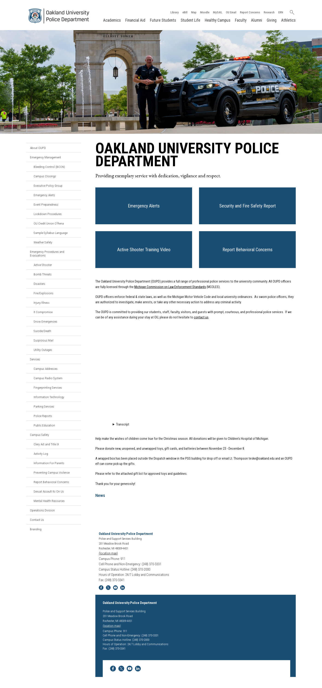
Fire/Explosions (43, 293)
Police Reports (43, 416)
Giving (272, 20)
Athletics (288, 20)
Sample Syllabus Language (50, 233)
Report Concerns (250, 12)
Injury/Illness (42, 302)
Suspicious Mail (43, 340)
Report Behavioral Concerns (51, 482)
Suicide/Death (42, 331)
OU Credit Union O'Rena (49, 223)
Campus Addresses (46, 368)
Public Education (44, 425)
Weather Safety (43, 242)
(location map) (108, 553)
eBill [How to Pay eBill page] (184, 12)
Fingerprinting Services (48, 387)
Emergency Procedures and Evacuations (47, 253)
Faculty (240, 20)
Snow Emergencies (45, 321)
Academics (112, 20)
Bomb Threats (43, 274)
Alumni (256, 20)
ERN (280, 12)
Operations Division (42, 510)
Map (193, 12)
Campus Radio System (48, 378)
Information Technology (49, 397)
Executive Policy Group (48, 185)
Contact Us (37, 520)
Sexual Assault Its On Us (49, 491)
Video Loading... (195, 371)
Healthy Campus (217, 20)
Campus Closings (45, 176)
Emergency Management (45, 157)
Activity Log (41, 453)
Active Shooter (43, 265)
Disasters (39, 284)
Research (269, 12)
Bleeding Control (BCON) (49, 167)
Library (174, 12)
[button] (143, 205)
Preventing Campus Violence (52, 472)
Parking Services (44, 406)
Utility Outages (43, 350)
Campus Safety (39, 435)
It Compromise (43, 312)
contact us (201, 317)
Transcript (122, 424)
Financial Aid (135, 20)
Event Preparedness (46, 204)
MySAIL (217, 12)
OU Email (231, 12)
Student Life (190, 20)
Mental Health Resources (49, 501)
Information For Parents (49, 463)
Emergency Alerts (44, 195)
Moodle (204, 12)
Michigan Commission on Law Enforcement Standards (170, 287)
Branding (35, 529)
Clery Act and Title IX (46, 444)
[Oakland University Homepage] (59, 16)
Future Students (163, 20)
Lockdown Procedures (48, 214)
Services (35, 359)
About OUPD (38, 148)
